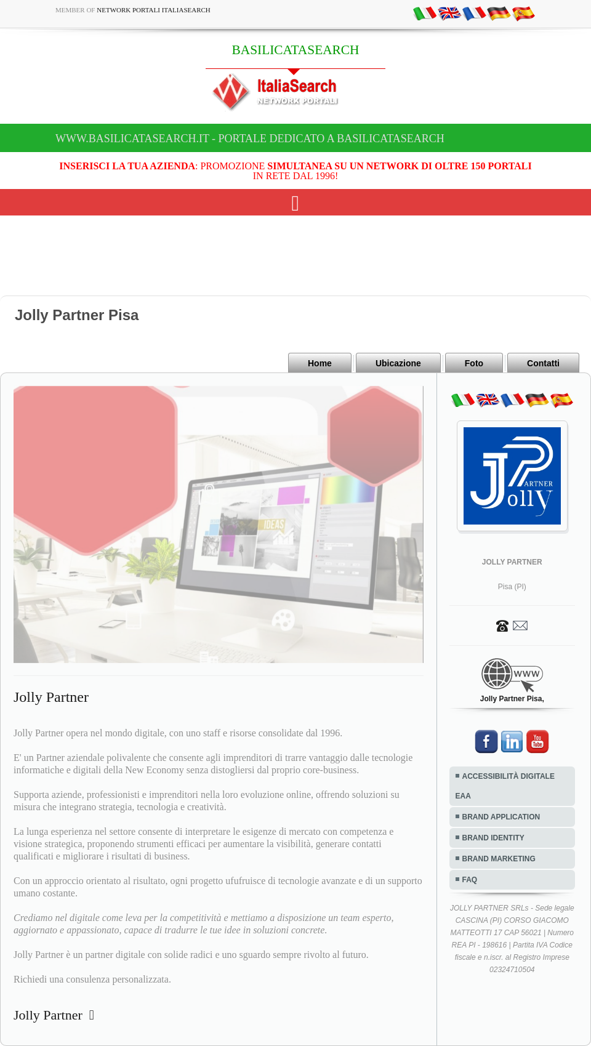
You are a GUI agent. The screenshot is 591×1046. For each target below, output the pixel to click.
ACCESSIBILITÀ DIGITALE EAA (505, 786)
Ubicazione (398, 363)
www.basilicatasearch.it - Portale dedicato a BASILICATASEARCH (249, 138)
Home (320, 363)
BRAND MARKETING (499, 859)
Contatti (543, 363)
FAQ (470, 879)
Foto (474, 363)
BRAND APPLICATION (501, 817)
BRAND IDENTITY (493, 838)
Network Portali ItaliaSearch (154, 10)
